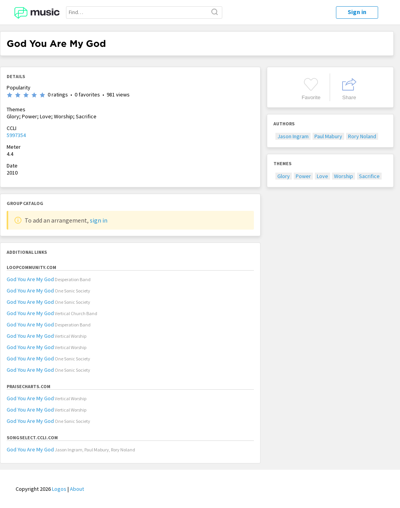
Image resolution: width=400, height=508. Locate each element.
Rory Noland (362, 136)
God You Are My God (30, 279)
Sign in (357, 12)
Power (303, 176)
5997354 (16, 135)
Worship (343, 176)
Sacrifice (369, 176)
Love (322, 176)
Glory (283, 176)
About (77, 488)
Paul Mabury (328, 136)
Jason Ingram (293, 136)
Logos (59, 488)
